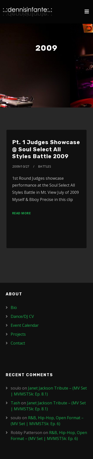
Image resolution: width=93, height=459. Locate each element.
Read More (21, 213)
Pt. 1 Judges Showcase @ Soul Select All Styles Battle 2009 (46, 149)
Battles (44, 166)
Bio (14, 307)
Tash (15, 403)
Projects (18, 334)
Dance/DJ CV (22, 316)
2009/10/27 (21, 166)
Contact (18, 343)
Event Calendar (25, 325)
